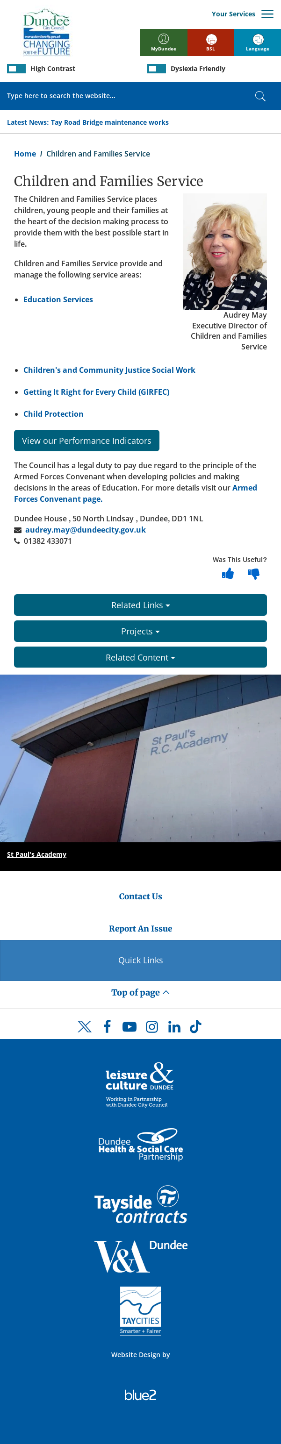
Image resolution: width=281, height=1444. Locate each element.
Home (25, 154)
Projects (140, 631)
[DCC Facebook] (107, 1029)
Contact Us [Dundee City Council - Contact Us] (140, 896)
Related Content (140, 657)
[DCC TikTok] (197, 1029)
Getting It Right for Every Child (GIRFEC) (96, 392)
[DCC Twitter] (84, 1034)
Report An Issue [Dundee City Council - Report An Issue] (140, 929)
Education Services (58, 299)
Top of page (140, 992)
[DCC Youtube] (129, 1029)
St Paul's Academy (36, 854)
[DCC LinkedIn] (174, 1029)
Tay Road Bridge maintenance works (110, 122)
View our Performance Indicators (86, 440)
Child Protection (53, 414)
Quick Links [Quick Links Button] (140, 960)
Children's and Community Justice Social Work (109, 370)
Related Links (140, 605)
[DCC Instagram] (152, 1029)
